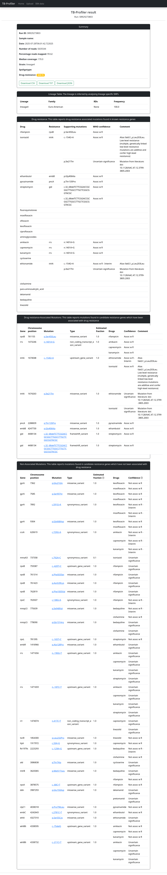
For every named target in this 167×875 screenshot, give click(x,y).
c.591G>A (56, 504)
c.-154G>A (49, 357)
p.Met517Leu (58, 770)
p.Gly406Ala (49, 428)
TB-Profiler (8, 3)
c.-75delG (56, 826)
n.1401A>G (49, 341)
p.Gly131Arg (58, 622)
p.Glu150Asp (58, 790)
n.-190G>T (57, 653)
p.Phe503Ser (58, 574)
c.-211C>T (56, 842)
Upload (29, 3)
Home (21, 3)
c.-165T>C (56, 639)
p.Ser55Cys (57, 817)
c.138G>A (56, 600)
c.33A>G (56, 743)
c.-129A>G (57, 748)
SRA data (39, 3)
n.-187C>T (57, 687)
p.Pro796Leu (58, 807)
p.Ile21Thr (49, 393)
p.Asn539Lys (58, 583)
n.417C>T (56, 721)
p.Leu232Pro (58, 737)
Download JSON (64, 83)
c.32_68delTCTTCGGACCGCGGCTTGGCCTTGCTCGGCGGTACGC (55, 437)
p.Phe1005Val (58, 591)
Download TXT (46, 83)
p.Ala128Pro (58, 644)
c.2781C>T (57, 812)
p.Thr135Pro (50, 423)
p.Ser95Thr (57, 493)
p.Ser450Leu (50, 336)
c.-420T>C (56, 566)
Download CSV (28, 83)
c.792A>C (56, 557)
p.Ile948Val (57, 608)
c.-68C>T (56, 784)
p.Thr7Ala (56, 762)
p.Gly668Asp (58, 521)
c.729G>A (56, 532)
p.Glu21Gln (57, 483)
